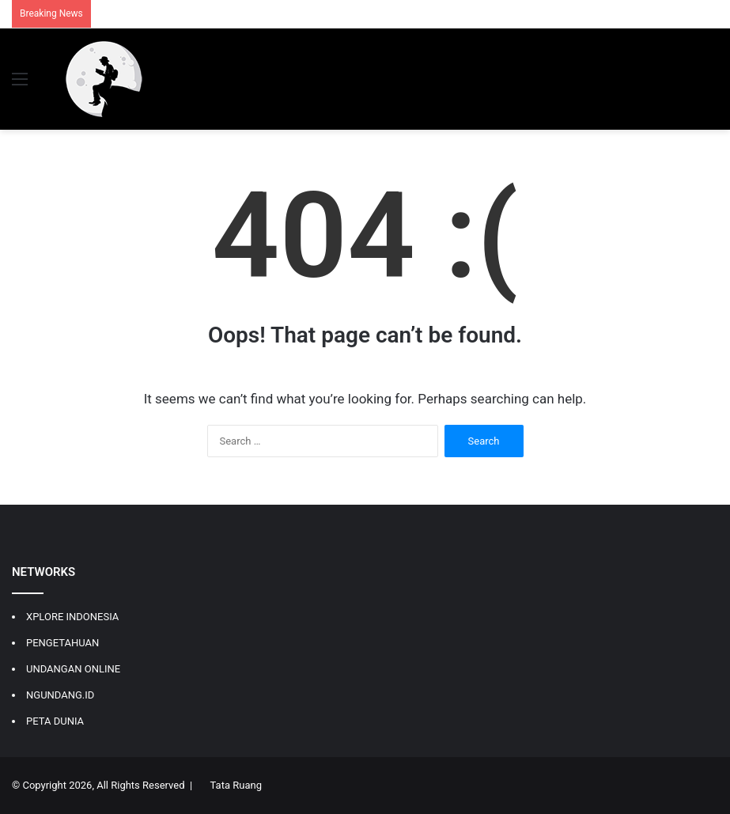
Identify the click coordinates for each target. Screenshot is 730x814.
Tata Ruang (236, 785)
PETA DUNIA (55, 721)
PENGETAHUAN (62, 643)
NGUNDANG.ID (60, 695)
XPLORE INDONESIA (72, 617)
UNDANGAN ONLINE (73, 669)
